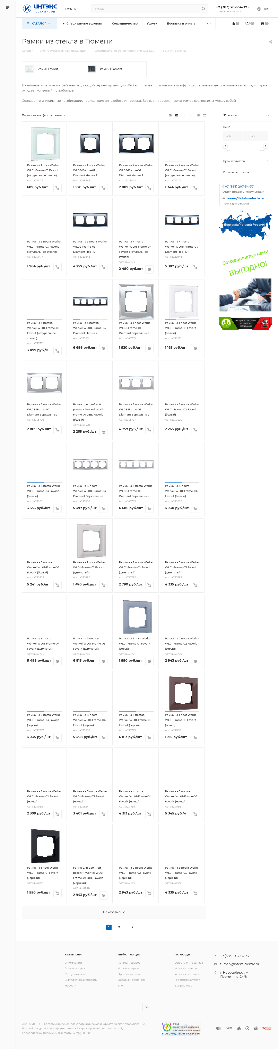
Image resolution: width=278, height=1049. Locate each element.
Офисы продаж (75, 968)
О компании (73, 962)
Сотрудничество (76, 974)
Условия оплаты (186, 968)
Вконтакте (146, 1007)
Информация (130, 954)
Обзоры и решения (131, 979)
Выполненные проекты (81, 979)
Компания (74, 954)
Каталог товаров (129, 962)
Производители (129, 974)
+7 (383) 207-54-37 (231, 7)
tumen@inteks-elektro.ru (245, 198)
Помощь (182, 954)
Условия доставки (187, 974)
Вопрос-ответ (184, 985)
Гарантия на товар (187, 979)
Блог (121, 985)
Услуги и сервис (129, 968)
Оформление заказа (189, 962)
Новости (70, 985)
